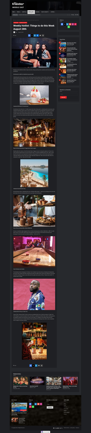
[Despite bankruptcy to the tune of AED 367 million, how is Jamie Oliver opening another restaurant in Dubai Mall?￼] (53, 381)
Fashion (37, 11)
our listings (47, 191)
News (13, 11)
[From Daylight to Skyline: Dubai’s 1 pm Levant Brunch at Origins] (63, 60)
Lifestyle (24, 11)
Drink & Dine (30, 11)
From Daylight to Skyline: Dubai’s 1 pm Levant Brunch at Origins (72, 60)
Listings (52, 11)
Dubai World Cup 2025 (34, 386)
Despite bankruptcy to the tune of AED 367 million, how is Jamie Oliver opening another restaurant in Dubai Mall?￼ (53, 387)
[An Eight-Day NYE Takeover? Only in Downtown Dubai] (63, 55)
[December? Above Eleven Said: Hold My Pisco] (63, 82)
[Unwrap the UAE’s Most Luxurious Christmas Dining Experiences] (63, 49)
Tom (16, 32)
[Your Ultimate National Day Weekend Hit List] (63, 66)
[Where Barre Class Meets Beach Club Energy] (63, 44)
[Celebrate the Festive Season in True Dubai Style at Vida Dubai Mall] (63, 76)
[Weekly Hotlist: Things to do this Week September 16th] (70, 381)
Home (14, 20)
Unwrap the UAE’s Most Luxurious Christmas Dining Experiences (29, 14)
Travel (18, 11)
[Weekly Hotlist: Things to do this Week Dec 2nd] (20, 381)
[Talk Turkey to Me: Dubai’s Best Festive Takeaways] (63, 71)
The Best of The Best (23, 22)
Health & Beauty (44, 11)
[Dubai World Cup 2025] (37, 381)
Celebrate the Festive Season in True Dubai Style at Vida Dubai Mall (72, 75)
